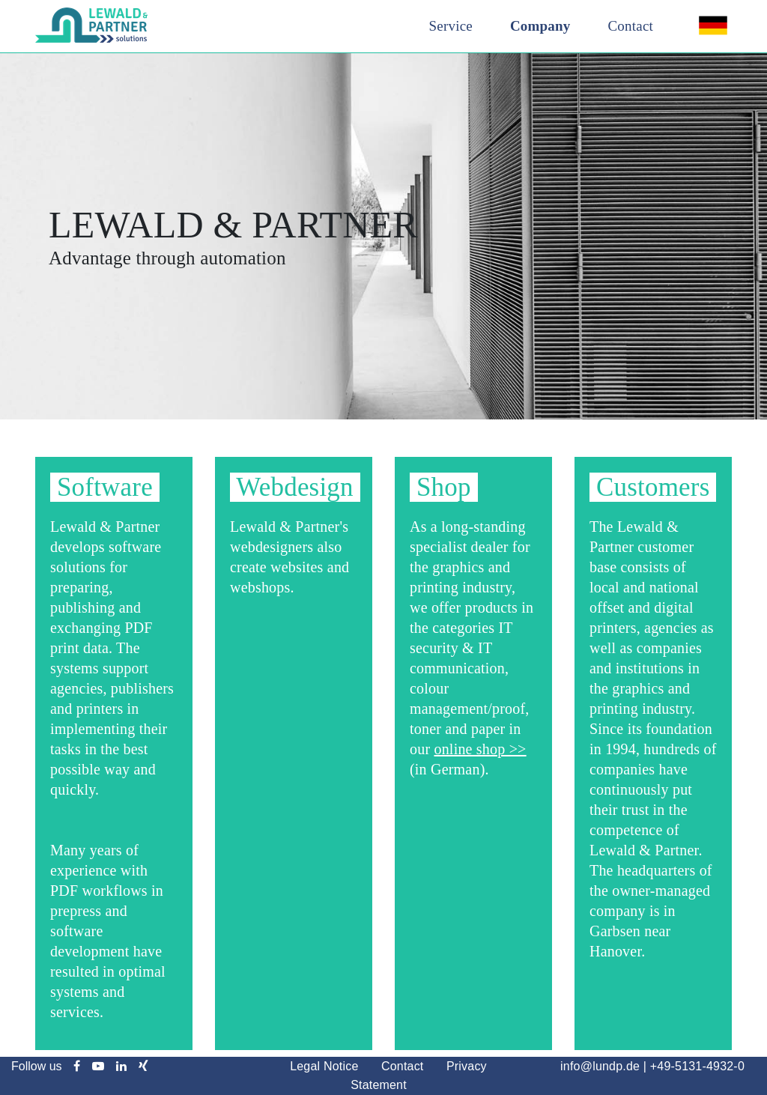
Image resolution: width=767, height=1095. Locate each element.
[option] (383, 235)
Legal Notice (324, 1066)
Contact (631, 26)
